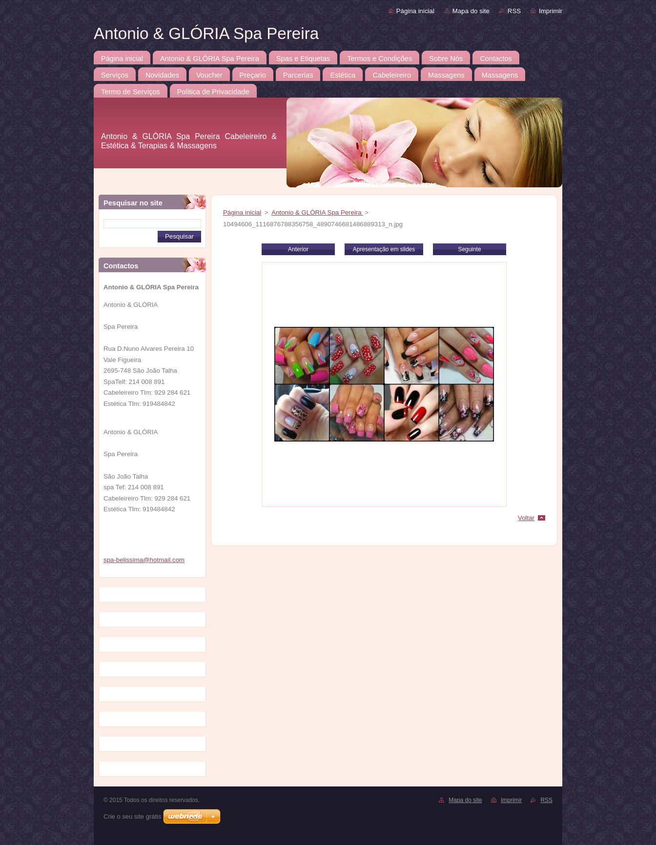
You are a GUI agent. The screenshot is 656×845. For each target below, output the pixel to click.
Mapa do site (471, 11)
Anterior (298, 249)
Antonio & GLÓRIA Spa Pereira (317, 212)
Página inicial (415, 11)
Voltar (526, 518)
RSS (514, 11)
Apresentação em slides (384, 249)
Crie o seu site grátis (132, 816)
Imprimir (550, 11)
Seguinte (469, 249)
